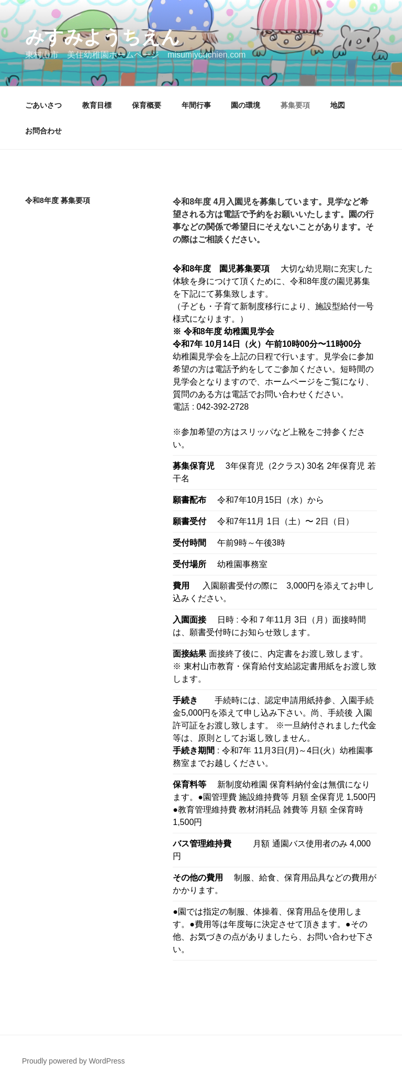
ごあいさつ (43, 105)
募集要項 (295, 105)
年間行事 (196, 105)
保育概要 (146, 105)
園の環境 (245, 105)
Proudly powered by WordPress (73, 1061)
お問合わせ (43, 131)
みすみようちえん (102, 37)
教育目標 (96, 105)
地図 (337, 105)
